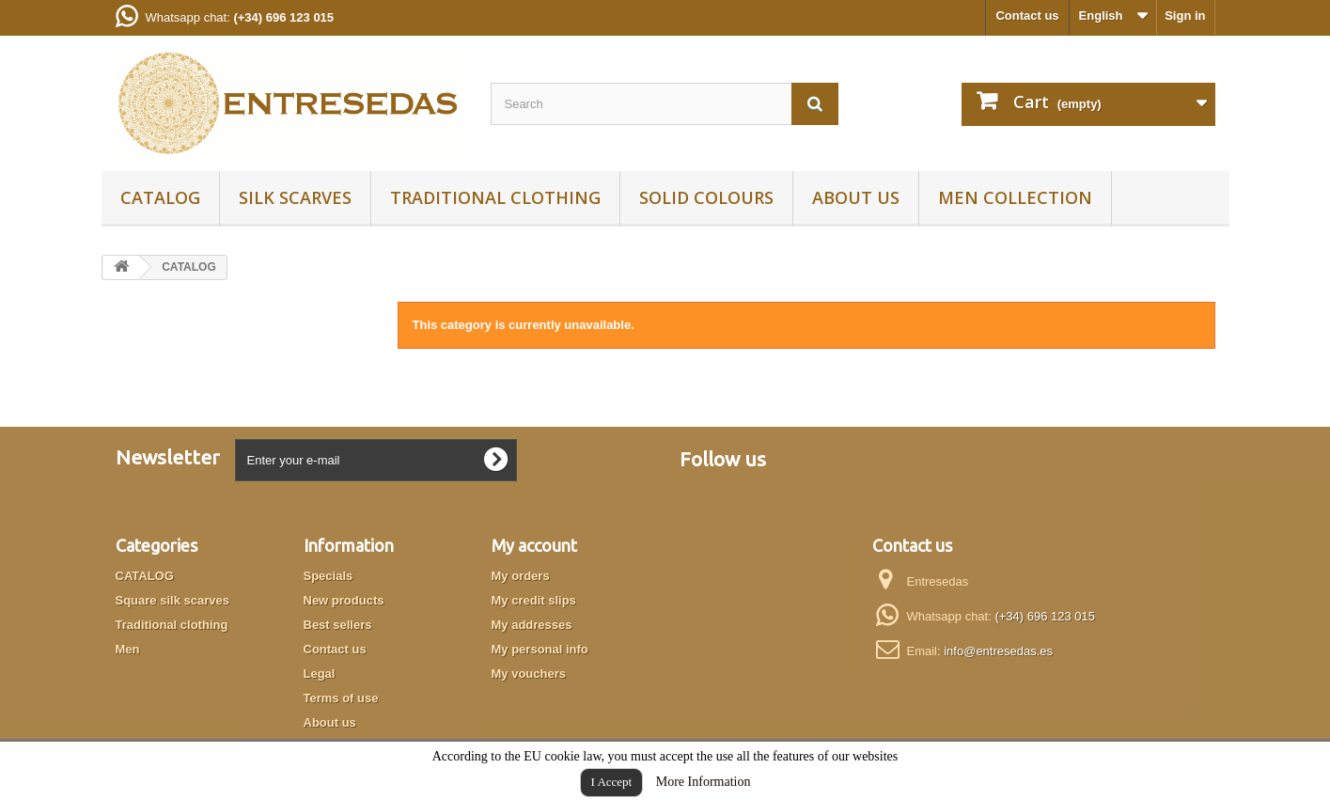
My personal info (540, 649)
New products (344, 600)
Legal (320, 674)
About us (856, 197)
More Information (703, 782)
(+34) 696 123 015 (1044, 616)
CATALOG (160, 197)
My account (534, 545)
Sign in (1185, 15)
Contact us (1026, 15)
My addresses (532, 625)
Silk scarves (295, 197)
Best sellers (338, 625)
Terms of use (341, 698)
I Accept (612, 782)
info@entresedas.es (998, 651)
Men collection (1015, 197)
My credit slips (534, 600)
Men (128, 649)
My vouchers (529, 674)
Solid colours (706, 197)
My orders (521, 576)
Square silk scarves (172, 600)
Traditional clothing (495, 197)
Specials (328, 576)
